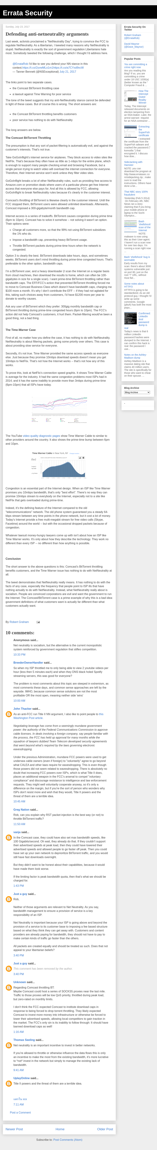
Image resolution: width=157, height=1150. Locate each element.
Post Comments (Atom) (67, 1139)
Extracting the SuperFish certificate (144, 131)
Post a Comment (20, 1112)
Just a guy (20, 893)
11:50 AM (19, 824)
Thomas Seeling (24, 1039)
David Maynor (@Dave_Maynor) (134, 45)
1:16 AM (18, 1031)
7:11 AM (18, 1104)
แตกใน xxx (20, 1099)
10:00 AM (19, 700)
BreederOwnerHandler (28, 662)
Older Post (105, 1129)
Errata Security (28, 13)
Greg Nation (21, 809)
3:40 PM (18, 955)
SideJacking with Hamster (133, 163)
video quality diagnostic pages (41, 435)
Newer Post (14, 1129)
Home (60, 1129)
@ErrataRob (20, 63)
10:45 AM (19, 801)
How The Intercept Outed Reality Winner (143, 97)
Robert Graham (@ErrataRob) (132, 36)
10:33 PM (19, 654)
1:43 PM (18, 885)
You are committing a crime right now (135, 66)
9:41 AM (18, 1070)
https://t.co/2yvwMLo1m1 (37, 67)
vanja (17, 832)
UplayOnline (21, 1078)
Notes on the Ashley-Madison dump (135, 356)
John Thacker (22, 708)
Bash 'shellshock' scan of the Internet (145, 226)
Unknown (19, 982)
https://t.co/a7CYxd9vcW (68, 67)
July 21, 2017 (67, 71)
